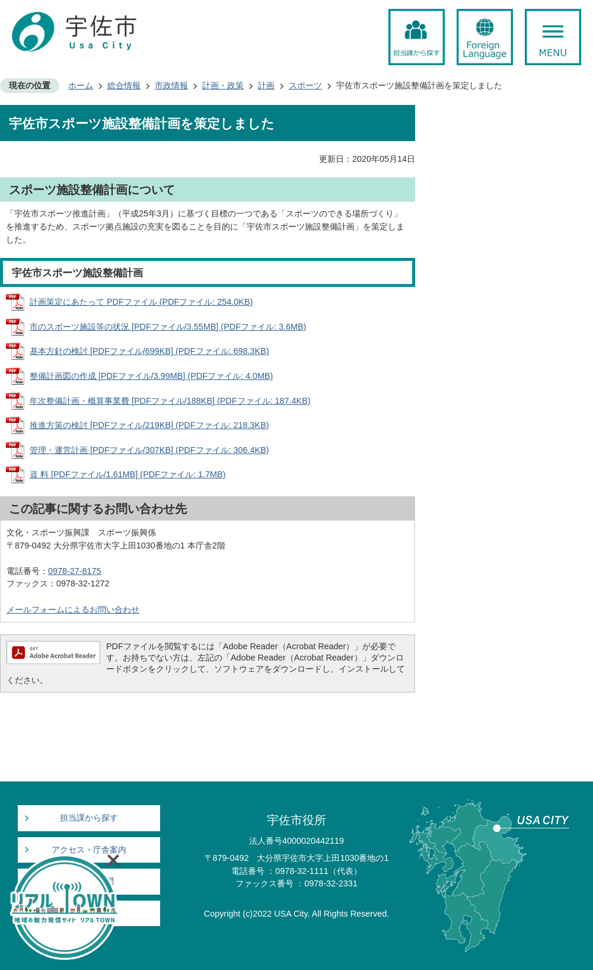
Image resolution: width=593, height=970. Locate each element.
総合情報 (124, 85)
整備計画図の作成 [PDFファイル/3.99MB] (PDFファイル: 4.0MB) (151, 376)
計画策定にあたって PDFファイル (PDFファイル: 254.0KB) (141, 302)
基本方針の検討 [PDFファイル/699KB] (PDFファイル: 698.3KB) (149, 351)
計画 (266, 85)
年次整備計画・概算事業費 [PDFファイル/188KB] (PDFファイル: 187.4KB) (170, 401)
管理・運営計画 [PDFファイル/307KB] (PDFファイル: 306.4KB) (149, 450)
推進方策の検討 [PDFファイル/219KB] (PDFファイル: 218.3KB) (149, 425)
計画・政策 (223, 85)
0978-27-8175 (74, 571)
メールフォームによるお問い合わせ (73, 609)
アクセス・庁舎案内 (89, 849)
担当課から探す (89, 817)
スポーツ (305, 85)
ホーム (80, 85)
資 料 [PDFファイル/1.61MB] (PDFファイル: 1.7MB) (127, 474)
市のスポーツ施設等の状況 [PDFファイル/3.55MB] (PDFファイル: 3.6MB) (168, 326)
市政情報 (171, 85)
